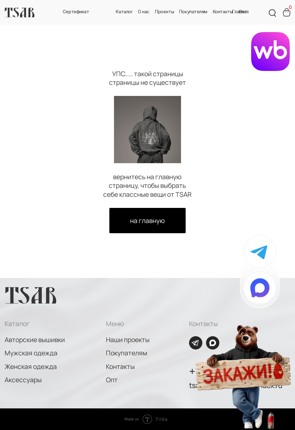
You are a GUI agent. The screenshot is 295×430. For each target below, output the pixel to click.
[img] (259, 287)
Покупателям (126, 353)
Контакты (120, 366)
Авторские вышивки (35, 339)
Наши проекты (128, 339)
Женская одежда (31, 366)
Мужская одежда (31, 353)
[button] (144, 12)
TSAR (19, 12)
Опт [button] (112, 379)
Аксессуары (23, 379)
